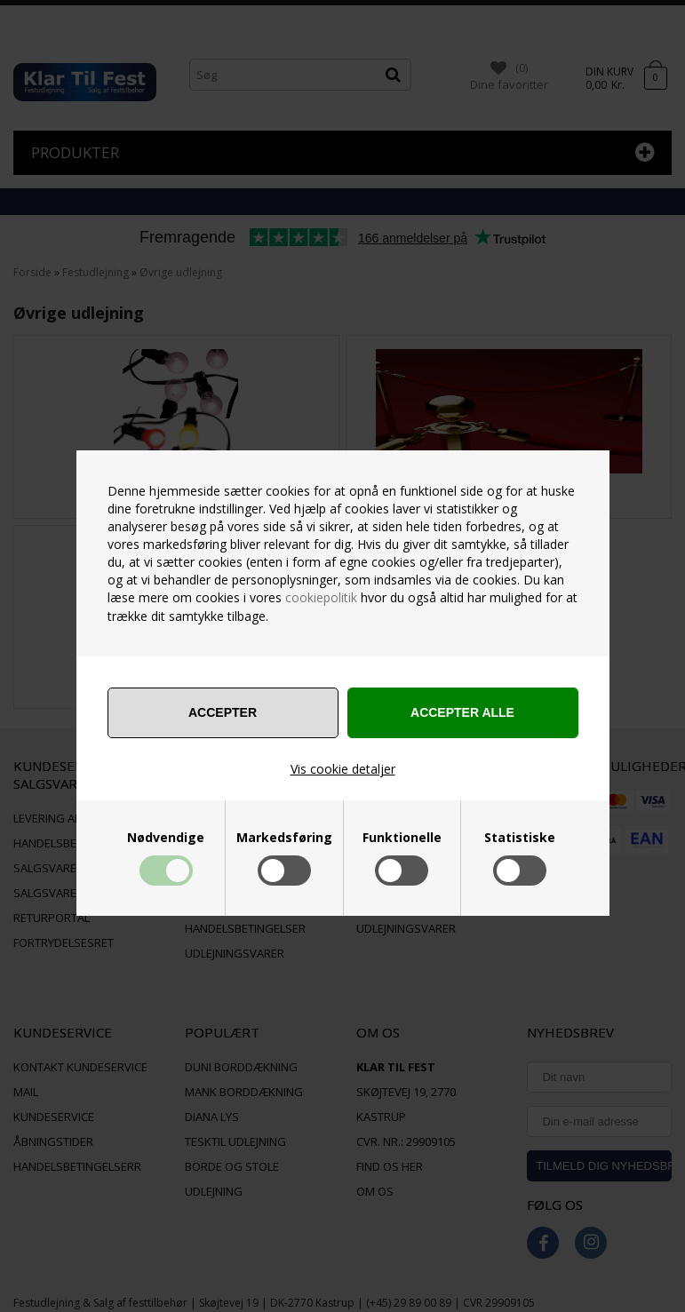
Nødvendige (165, 837)
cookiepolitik (321, 597)
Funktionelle (402, 837)
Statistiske (519, 837)
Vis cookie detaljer (343, 768)
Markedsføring (284, 837)
